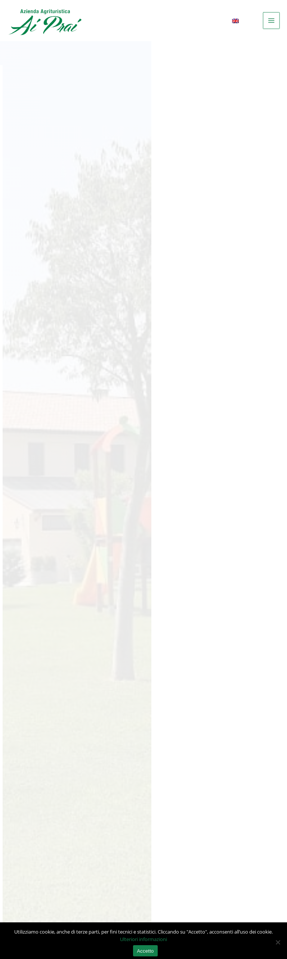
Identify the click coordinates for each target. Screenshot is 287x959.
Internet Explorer (55, 544)
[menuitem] (241, 21)
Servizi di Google (55, 484)
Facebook (44, 471)
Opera (39, 584)
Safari (39, 558)
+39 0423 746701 (32, 786)
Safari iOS (45, 571)
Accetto (145, 948)
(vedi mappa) (181, 740)
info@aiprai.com (33, 777)
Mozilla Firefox (52, 531)
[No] (277, 939)
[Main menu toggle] (272, 20)
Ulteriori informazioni (143, 936)
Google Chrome (53, 518)
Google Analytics (55, 458)
